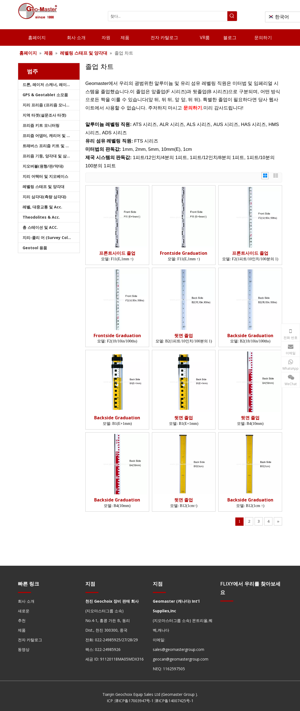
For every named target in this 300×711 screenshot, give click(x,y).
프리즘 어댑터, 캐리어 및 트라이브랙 (51, 135)
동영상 (23, 649)
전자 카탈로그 (30, 639)
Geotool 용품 (35, 247)
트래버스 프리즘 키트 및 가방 (48, 145)
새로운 (23, 610)
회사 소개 (26, 601)
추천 (22, 620)
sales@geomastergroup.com (178, 649)
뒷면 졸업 (183, 336)
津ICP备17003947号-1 (134, 700)
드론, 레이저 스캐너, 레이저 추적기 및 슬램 (51, 84)
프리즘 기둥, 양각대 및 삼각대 (48, 156)
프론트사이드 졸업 (117, 253)
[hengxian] (24, 592)
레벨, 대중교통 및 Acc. (42, 207)
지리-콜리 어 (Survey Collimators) (51, 237)
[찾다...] (167, 16)
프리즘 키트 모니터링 (41, 125)
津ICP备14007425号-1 (174, 700)
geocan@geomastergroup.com (180, 659)
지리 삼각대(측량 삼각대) (44, 196)
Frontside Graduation (183, 253)
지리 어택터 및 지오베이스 (45, 176)
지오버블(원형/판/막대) (43, 166)
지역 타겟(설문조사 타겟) (44, 115)
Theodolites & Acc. (41, 217)
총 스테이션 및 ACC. (40, 227)
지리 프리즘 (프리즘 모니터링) (49, 105)
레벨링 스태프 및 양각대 (43, 186)
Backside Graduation (250, 336)
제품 (22, 630)
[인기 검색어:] (232, 16)
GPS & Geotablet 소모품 (45, 94)
